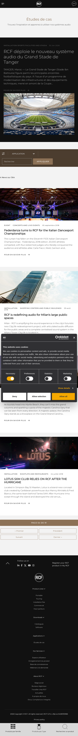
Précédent (57, 531)
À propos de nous (39, 696)
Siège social (39, 683)
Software (39, 627)
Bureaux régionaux (39, 686)
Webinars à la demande (39, 668)
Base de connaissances (39, 664)
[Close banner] (74, 338)
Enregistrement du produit (39, 661)
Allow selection (39, 396)
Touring (39, 599)
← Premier (19, 531)
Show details (64, 388)
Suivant (19, 537)
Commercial (39, 605)
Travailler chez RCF (39, 689)
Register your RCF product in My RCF (60, 564)
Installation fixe (39, 602)
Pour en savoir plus (14, 90)
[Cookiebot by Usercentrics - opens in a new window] (57, 338)
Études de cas (39, 642)
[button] (39, 523)
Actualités (39, 693)
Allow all (63, 396)
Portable (39, 595)
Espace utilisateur (39, 658)
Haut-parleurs (39, 609)
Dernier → (58, 537)
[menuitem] (39, 719)
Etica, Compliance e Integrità (39, 700)
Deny (14, 396)
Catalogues (39, 624)
